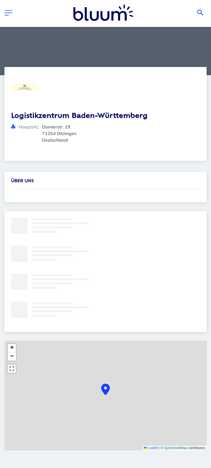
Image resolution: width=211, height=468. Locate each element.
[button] (105, 389)
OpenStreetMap (175, 448)
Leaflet (151, 448)
